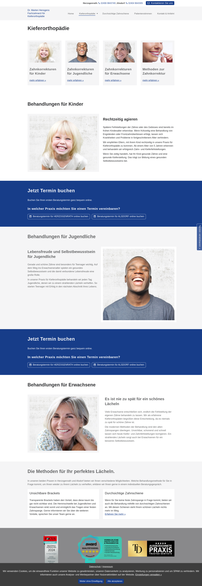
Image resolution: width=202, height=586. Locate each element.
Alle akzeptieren (115, 581)
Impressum (108, 566)
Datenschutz (95, 566)
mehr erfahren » (38, 80)
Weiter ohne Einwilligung (91, 581)
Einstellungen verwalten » (148, 574)
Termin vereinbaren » (200, 237)
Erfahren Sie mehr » (115, 514)
